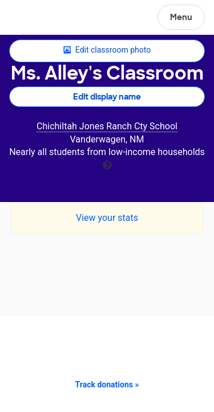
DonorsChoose (36, 18)
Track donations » (107, 384)
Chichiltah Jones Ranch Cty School (107, 126)
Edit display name (107, 97)
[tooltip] (107, 164)
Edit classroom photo (107, 50)
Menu (181, 17)
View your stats (107, 217)
